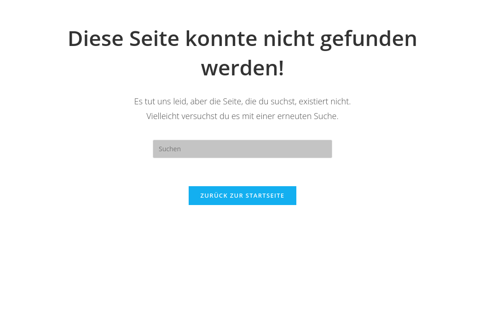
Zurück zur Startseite (243, 195)
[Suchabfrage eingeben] (242, 149)
